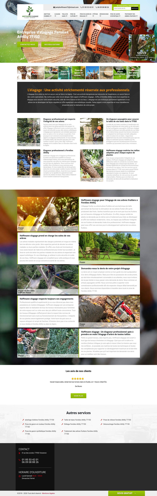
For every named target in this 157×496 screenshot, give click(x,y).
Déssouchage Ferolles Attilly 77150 (116, 424)
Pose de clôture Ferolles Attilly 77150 (117, 420)
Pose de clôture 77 (73, 15)
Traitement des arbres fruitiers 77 (131, 15)
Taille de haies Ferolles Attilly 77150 (77, 420)
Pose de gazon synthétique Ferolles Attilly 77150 (40, 432)
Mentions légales (48, 493)
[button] (75, 61)
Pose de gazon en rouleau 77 (85, 15)
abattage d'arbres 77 (47, 15)
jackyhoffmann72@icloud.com (65, 7)
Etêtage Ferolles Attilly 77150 (75, 424)
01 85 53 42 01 (87, 7)
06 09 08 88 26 (102, 7)
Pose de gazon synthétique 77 (115, 15)
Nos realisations (52, 45)
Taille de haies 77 (65, 15)
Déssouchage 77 (104, 15)
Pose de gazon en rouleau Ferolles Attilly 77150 (40, 425)
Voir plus (78, 396)
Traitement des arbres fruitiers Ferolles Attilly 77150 (81, 432)
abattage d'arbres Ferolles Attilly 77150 (39, 420)
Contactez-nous (27, 45)
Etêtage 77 (95, 15)
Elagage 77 (57, 15)
